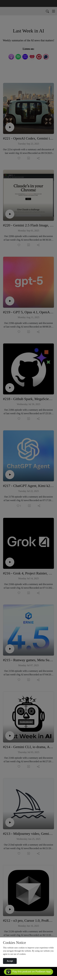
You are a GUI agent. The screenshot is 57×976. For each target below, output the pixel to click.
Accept (10, 961)
